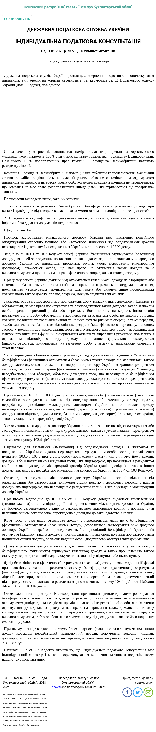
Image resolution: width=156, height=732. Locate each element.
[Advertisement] (78, 118)
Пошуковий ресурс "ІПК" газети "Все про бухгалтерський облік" (78, 7)
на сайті (55, 687)
